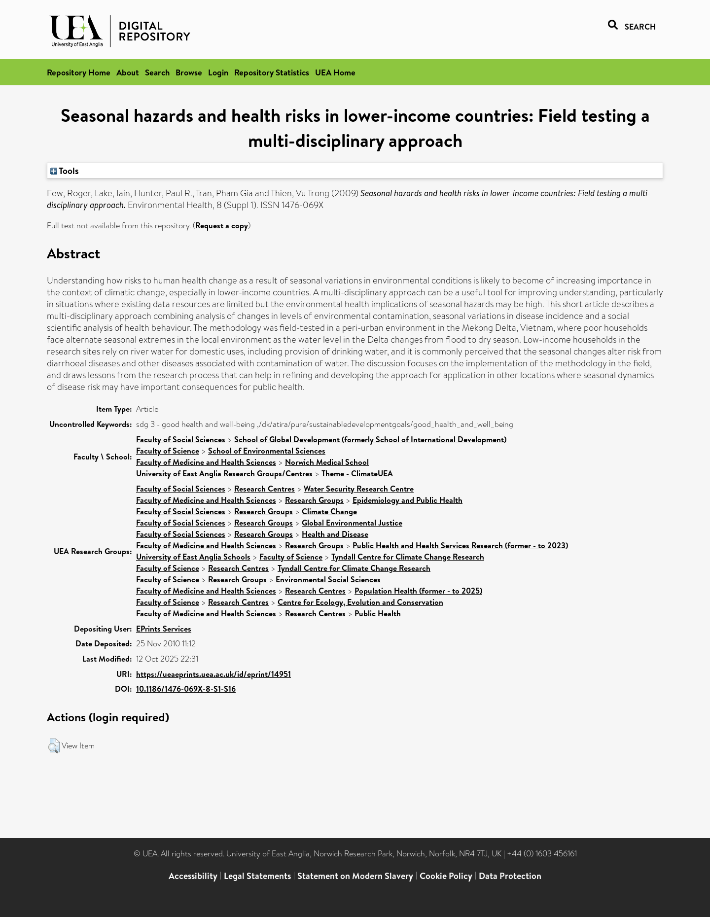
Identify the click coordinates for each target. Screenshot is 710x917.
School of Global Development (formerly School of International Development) (370, 439)
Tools (64, 170)
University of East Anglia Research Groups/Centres (224, 473)
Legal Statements (257, 876)
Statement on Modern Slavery (355, 876)
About (127, 72)
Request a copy (221, 225)
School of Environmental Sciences (266, 450)
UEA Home (335, 72)
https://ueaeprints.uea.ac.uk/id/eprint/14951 (213, 674)
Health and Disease (335, 534)
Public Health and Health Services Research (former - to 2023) (460, 545)
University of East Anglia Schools (193, 556)
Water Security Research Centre (359, 488)
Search (157, 72)
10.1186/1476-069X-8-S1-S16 (186, 688)
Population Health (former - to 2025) (418, 590)
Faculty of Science (167, 450)
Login (218, 72)
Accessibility (193, 876)
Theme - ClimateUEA (357, 473)
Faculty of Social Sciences (180, 439)
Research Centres (264, 488)
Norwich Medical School (327, 462)
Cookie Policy (446, 876)
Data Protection (510, 876)
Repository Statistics (271, 72)
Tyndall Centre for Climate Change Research (407, 556)
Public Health (378, 613)
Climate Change (329, 511)
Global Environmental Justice (352, 522)
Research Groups (314, 499)
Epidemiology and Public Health (407, 499)
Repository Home (78, 72)
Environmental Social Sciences (328, 579)
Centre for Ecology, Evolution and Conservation (360, 602)
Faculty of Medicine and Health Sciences (206, 462)
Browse (189, 72)
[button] (54, 746)
